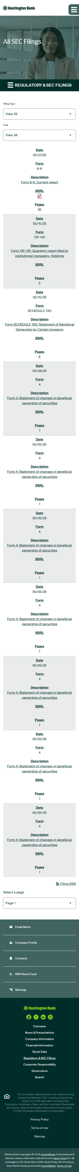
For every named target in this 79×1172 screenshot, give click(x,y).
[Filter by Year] (39, 135)
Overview (39, 1026)
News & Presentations (39, 1032)
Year (5, 124)
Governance (40, 1071)
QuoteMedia (48, 1154)
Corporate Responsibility (39, 1064)
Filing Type (9, 103)
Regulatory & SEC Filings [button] (40, 85)
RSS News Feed (22, 974)
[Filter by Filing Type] (39, 114)
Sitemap (17, 990)
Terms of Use (39, 1128)
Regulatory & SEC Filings (40, 1058)
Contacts (18, 958)
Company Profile (23, 943)
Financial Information (39, 1045)
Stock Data (39, 1051)
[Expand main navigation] (73, 9)
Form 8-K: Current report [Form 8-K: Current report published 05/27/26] (39, 182)
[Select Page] (39, 903)
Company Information (39, 1039)
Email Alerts (20, 927)
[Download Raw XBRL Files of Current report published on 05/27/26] (39, 196)
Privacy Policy (40, 1119)
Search (39, 1077)
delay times (60, 1158)
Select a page (13, 892)
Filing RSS (65, 884)
